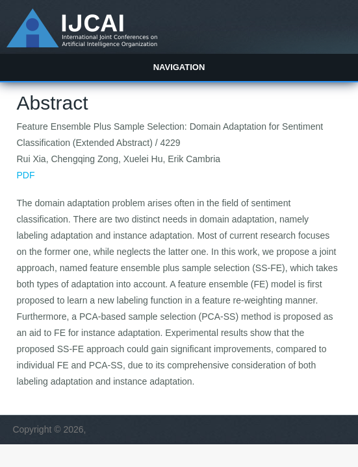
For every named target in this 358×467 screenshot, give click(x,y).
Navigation (179, 67)
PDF (26, 175)
